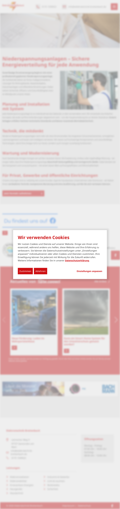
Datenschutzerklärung (77, 260)
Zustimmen (25, 271)
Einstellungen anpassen (89, 271)
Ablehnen (40, 271)
